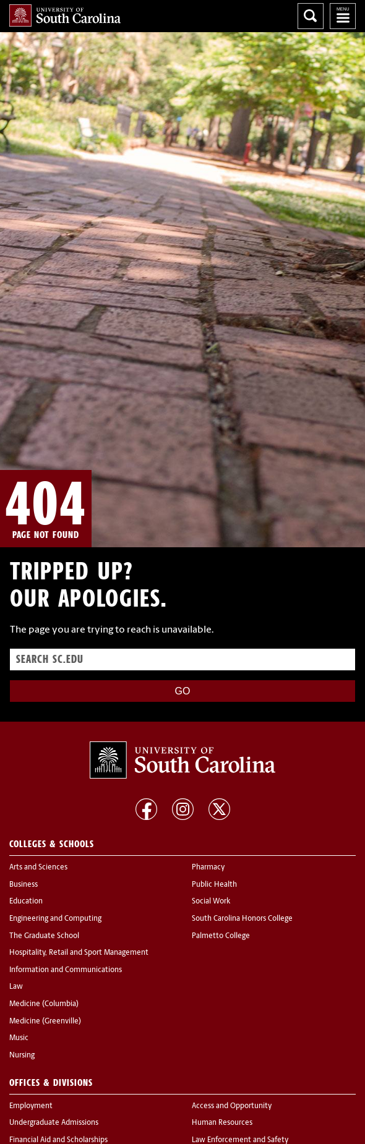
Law (16, 987)
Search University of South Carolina (311, 16)
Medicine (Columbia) (44, 1004)
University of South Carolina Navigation (343, 16)
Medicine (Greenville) (45, 1021)
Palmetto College (221, 936)
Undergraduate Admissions (53, 1123)
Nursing (22, 1055)
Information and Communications (65, 970)
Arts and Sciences (38, 867)
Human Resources (222, 1123)
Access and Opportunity (232, 1106)
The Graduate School (44, 936)
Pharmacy (208, 867)
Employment (31, 1106)
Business (23, 885)
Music (18, 1038)
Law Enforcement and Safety (240, 1140)
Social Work (211, 901)
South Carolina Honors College (242, 919)
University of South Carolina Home (65, 15)
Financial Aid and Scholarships (58, 1140)
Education (26, 901)
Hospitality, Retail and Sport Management (78, 953)
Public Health (214, 885)
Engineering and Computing (55, 919)
